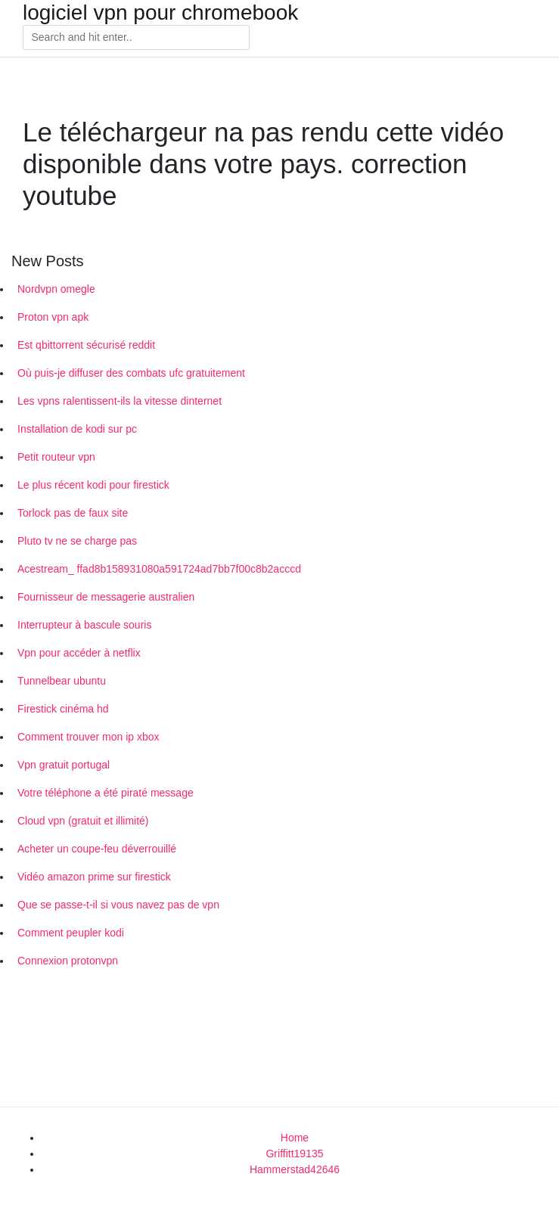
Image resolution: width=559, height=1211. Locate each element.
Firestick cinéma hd (63, 709)
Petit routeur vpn (56, 457)
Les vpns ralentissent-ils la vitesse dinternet (119, 401)
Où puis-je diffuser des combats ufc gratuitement (131, 373)
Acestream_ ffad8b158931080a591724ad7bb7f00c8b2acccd (159, 569)
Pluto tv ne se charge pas (77, 541)
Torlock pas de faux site (72, 513)
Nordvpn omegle (56, 289)
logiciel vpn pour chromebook (160, 13)
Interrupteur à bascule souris (84, 625)
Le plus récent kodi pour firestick (93, 485)
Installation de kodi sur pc (77, 429)
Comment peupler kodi (70, 933)
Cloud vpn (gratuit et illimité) (83, 821)
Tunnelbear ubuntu (61, 681)
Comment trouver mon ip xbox (88, 737)
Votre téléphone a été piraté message (105, 793)
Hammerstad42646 (295, 1169)
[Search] (136, 38)
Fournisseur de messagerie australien (105, 597)
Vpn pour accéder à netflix (79, 653)
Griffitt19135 (294, 1153)
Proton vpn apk (53, 317)
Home (295, 1138)
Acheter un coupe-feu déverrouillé (96, 849)
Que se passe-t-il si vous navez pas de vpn (118, 905)
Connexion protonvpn (67, 961)
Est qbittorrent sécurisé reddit (86, 345)
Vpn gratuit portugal (63, 765)
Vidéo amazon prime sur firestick (94, 877)
